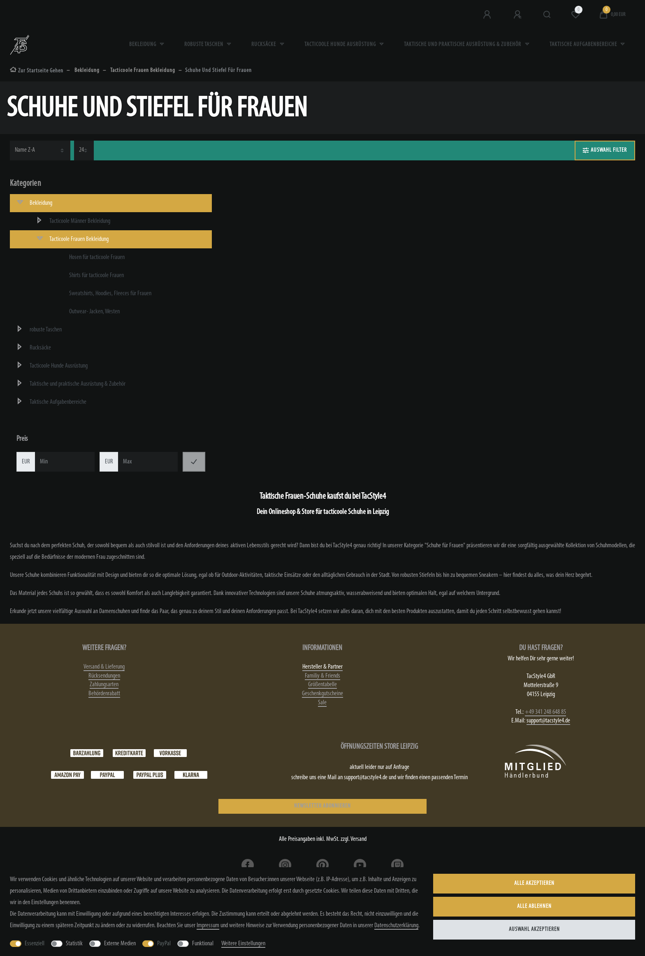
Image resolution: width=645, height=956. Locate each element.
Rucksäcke (264, 45)
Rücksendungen (104, 676)
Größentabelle (322, 684)
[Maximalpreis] (148, 462)
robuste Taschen (204, 45)
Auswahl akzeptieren (534, 929)
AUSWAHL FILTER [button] (605, 150)
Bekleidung (143, 45)
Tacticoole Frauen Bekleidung (142, 70)
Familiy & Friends (322, 676)
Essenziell (34, 943)
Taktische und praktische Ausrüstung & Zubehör (463, 45)
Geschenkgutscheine (322, 693)
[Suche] (547, 15)
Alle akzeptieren (534, 883)
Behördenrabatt (104, 693)
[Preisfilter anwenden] (194, 462)
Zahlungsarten (104, 684)
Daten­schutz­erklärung (396, 925)
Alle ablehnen (534, 906)
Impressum (208, 925)
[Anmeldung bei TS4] (488, 14)
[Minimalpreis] (65, 462)
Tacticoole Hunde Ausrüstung (340, 45)
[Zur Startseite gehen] (36, 71)
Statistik (74, 943)
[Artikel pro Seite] (84, 150)
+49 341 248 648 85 (545, 712)
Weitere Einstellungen (243, 943)
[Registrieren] (518, 14)
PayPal (164, 943)
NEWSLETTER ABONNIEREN (322, 806)
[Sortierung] (40, 150)
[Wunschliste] (575, 15)
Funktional (202, 943)
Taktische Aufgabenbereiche (584, 45)
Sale (322, 702)
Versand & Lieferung (104, 667)
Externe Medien (120, 943)
